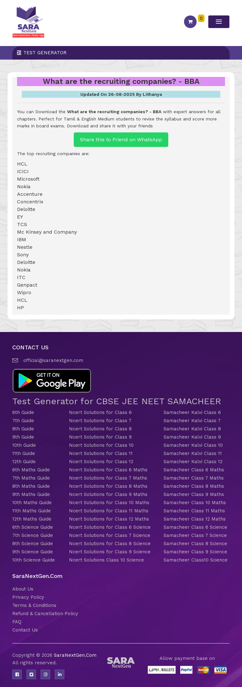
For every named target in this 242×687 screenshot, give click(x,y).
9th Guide (23, 437)
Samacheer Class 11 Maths (194, 511)
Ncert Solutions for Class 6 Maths (108, 470)
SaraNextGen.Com (75, 655)
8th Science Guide (32, 543)
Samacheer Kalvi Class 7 (192, 420)
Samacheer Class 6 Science (195, 527)
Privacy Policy (28, 597)
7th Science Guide (32, 535)
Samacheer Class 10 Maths (195, 502)
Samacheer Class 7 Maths (194, 478)
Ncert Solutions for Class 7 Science (109, 535)
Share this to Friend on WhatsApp (121, 140)
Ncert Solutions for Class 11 (101, 453)
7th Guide (23, 420)
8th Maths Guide (31, 486)
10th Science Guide (33, 560)
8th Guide (23, 429)
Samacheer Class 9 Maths (194, 494)
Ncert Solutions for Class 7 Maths (108, 478)
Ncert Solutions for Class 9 (100, 437)
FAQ (16, 622)
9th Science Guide (32, 552)
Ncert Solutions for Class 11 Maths (108, 511)
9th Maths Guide (31, 494)
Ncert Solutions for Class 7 (100, 420)
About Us (22, 589)
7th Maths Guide (31, 478)
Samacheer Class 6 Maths (194, 470)
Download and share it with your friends (110, 125)
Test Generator (44, 52)
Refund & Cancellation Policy (45, 613)
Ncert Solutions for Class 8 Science (110, 543)
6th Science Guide (32, 527)
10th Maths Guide (32, 502)
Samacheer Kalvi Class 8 (192, 429)
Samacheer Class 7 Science (195, 535)
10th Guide (24, 445)
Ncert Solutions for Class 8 (100, 429)
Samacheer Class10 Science (196, 560)
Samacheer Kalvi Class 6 (192, 412)
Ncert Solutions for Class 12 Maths (109, 519)
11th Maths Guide (31, 511)
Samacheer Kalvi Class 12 (193, 461)
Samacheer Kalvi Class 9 (192, 437)
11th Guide (23, 453)
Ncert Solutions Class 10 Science (106, 560)
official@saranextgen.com (53, 360)
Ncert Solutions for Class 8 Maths (108, 486)
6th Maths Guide (31, 470)
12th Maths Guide (31, 519)
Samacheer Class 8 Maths (194, 486)
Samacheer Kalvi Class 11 (193, 453)
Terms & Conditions (34, 605)
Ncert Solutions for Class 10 (101, 445)
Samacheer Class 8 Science (195, 543)
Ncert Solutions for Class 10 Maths (109, 502)
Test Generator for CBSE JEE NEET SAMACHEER (116, 401)
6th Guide (23, 412)
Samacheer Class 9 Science (195, 552)
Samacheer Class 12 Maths (195, 519)
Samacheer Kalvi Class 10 (193, 445)
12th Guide (24, 461)
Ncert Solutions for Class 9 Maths (108, 494)
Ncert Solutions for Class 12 (101, 461)
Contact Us (25, 630)
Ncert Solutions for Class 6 (100, 412)
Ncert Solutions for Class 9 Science (110, 552)
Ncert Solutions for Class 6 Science (110, 527)
